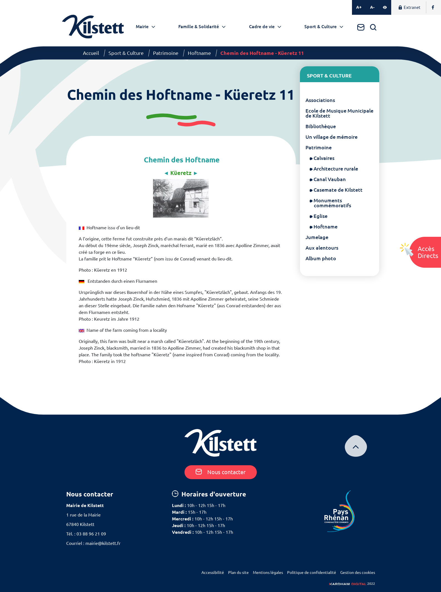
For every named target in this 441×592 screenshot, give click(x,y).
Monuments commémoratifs (332, 203)
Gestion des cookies (357, 572)
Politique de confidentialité (311, 572)
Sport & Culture (320, 26)
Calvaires (324, 158)
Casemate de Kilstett (338, 190)
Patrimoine (165, 53)
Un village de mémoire (332, 137)
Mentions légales (268, 572)
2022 (352, 583)
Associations (320, 100)
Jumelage (317, 237)
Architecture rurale (336, 168)
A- (372, 7)
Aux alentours (322, 247)
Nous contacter (221, 472)
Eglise (320, 216)
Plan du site (238, 572)
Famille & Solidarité (198, 26)
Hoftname (199, 53)
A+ (359, 7)
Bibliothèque (321, 126)
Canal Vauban (330, 179)
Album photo (321, 258)
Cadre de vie (262, 26)
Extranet (409, 7)
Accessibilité (212, 572)
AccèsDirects (428, 252)
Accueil (91, 53)
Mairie (142, 26)
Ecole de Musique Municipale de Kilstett (339, 113)
